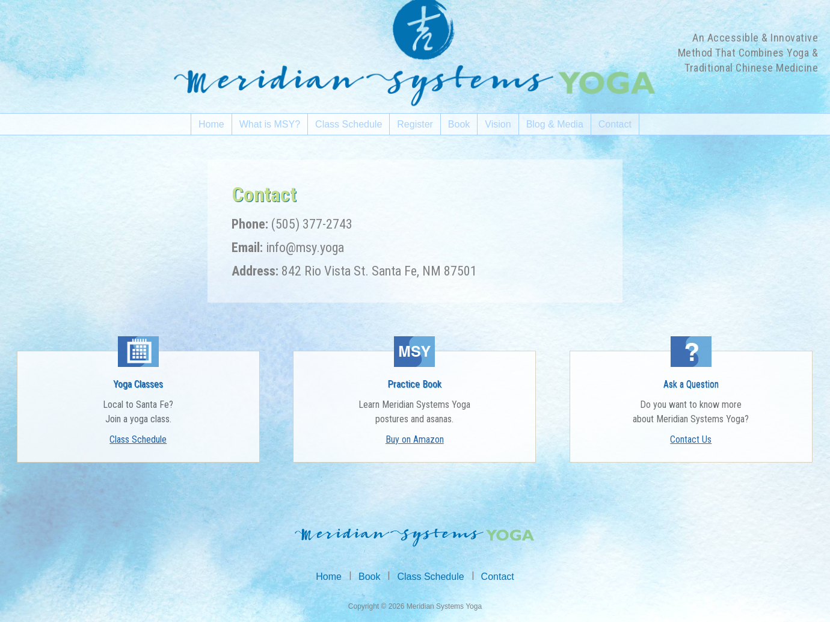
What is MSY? (269, 124)
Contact (615, 124)
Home (211, 124)
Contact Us (691, 439)
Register (415, 124)
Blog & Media (554, 124)
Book (459, 124)
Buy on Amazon (415, 439)
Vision (498, 124)
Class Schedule (348, 124)
